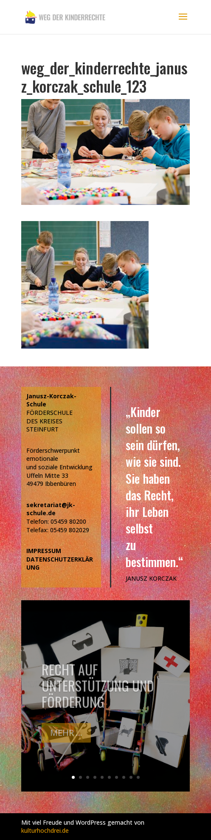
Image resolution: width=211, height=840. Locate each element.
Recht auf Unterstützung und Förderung (98, 691)
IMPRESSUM (43, 551)
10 (138, 777)
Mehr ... (66, 738)
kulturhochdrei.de (45, 830)
